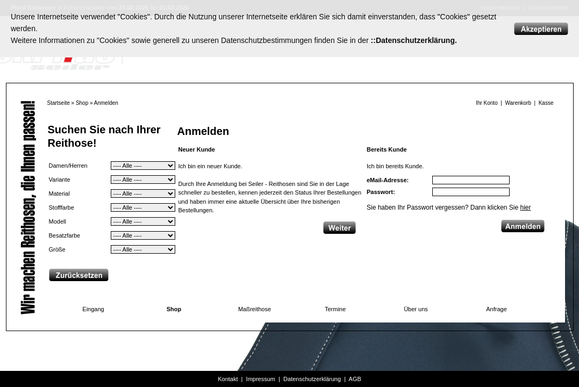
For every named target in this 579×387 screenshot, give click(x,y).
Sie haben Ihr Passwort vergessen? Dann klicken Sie (449, 207)
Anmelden (106, 103)
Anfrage (496, 309)
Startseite (58, 103)
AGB (355, 379)
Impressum (260, 379)
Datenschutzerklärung (312, 379)
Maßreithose (254, 309)
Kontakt (228, 379)
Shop (82, 103)
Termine (335, 309)
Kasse (546, 103)
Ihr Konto (487, 103)
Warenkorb (518, 103)
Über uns (416, 309)
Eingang (93, 309)
